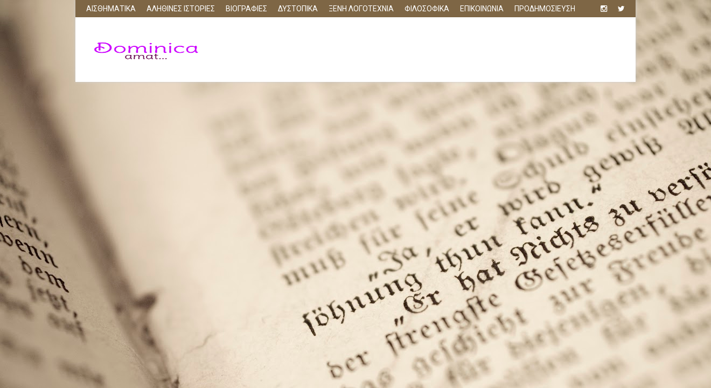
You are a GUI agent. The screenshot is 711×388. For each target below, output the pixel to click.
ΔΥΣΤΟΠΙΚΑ (298, 8)
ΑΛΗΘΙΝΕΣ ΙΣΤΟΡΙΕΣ (181, 8)
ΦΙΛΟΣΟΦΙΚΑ (427, 8)
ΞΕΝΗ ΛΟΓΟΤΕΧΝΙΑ (361, 8)
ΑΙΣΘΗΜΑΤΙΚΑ (111, 8)
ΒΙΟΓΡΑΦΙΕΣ (246, 8)
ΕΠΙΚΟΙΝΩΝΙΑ (482, 8)
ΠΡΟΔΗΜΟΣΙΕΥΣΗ (544, 8)
